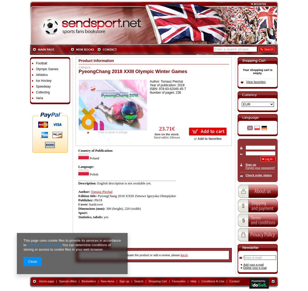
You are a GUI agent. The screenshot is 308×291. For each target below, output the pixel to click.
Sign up (251, 164)
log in (184, 255)
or (208, 139)
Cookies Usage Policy (43, 245)
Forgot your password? (260, 167)
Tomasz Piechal (102, 192)
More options (204, 55)
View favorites (256, 82)
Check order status (259, 175)
